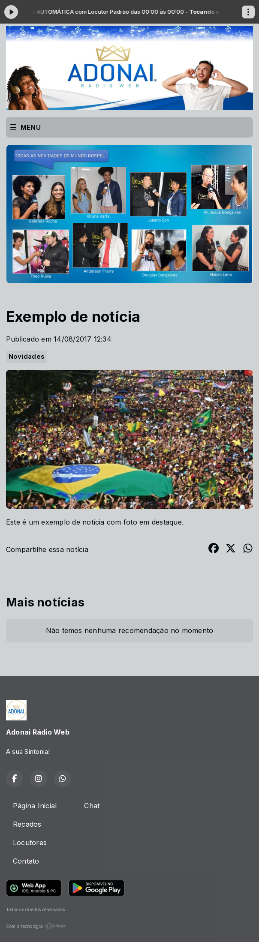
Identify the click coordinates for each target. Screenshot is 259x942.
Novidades (27, 356)
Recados (27, 824)
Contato (26, 861)
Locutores (30, 842)
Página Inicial (35, 805)
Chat (91, 805)
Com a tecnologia (36, 926)
